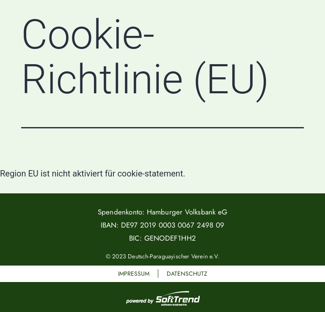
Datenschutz (187, 273)
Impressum (133, 273)
